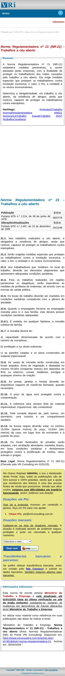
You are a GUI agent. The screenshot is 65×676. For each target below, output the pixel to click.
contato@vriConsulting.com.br (32, 673)
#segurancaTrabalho (15, 115)
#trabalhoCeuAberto (14, 119)
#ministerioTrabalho (51, 109)
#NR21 (58, 112)
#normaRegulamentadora (17, 112)
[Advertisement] (32, 162)
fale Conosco (35, 568)
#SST (59, 115)
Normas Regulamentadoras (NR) (45, 32)
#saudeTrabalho (41, 115)
